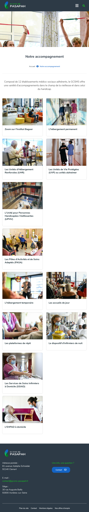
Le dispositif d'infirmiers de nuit (65, 343)
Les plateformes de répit (18, 343)
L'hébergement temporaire (19, 302)
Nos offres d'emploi (62, 508)
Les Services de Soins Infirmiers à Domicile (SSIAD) (22, 385)
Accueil (32, 66)
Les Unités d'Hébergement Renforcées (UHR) (19, 171)
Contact (59, 470)
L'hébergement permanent (63, 129)
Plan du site (24, 508)
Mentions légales (45, 508)
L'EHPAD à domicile (15, 427)
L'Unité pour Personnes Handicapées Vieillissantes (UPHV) (19, 216)
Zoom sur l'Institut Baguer (19, 129)
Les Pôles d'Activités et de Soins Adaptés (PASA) (22, 261)
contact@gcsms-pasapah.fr (15, 481)
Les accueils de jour (59, 302)
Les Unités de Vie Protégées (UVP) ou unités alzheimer (64, 171)
